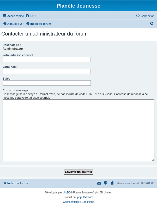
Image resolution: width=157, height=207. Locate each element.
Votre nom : (10, 66)
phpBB (66, 192)
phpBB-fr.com (85, 197)
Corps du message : (16, 90)
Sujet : (7, 78)
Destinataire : (12, 44)
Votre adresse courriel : (18, 55)
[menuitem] (30, 16)
